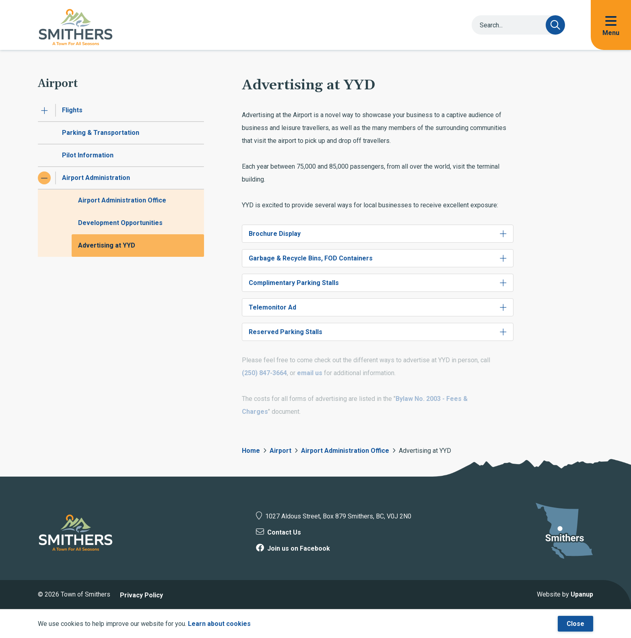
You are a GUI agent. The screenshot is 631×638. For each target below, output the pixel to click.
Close (575, 624)
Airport (280, 450)
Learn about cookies (219, 624)
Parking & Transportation (100, 132)
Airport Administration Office (122, 200)
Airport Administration (96, 178)
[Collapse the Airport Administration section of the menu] (44, 177)
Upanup (582, 594)
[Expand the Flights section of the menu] (44, 110)
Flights (72, 110)
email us (309, 373)
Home (251, 450)
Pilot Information (87, 155)
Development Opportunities (120, 223)
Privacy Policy (141, 595)
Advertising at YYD (106, 245)
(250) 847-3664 (264, 373)
